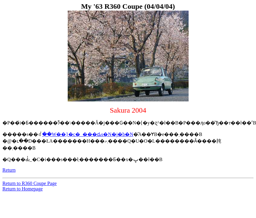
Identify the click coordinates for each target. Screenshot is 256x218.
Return (9, 170)
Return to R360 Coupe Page (29, 183)
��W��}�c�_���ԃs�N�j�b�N (87, 134)
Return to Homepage (22, 188)
